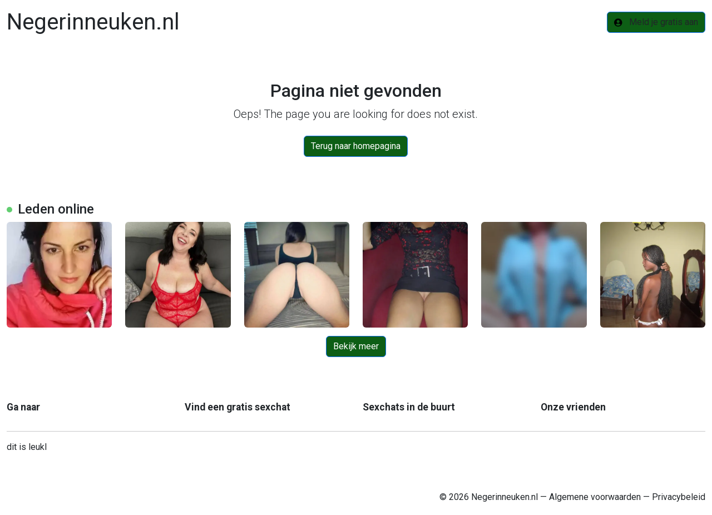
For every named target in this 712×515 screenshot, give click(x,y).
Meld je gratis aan (656, 22)
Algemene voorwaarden (595, 497)
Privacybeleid (678, 497)
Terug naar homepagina (355, 146)
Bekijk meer (356, 346)
